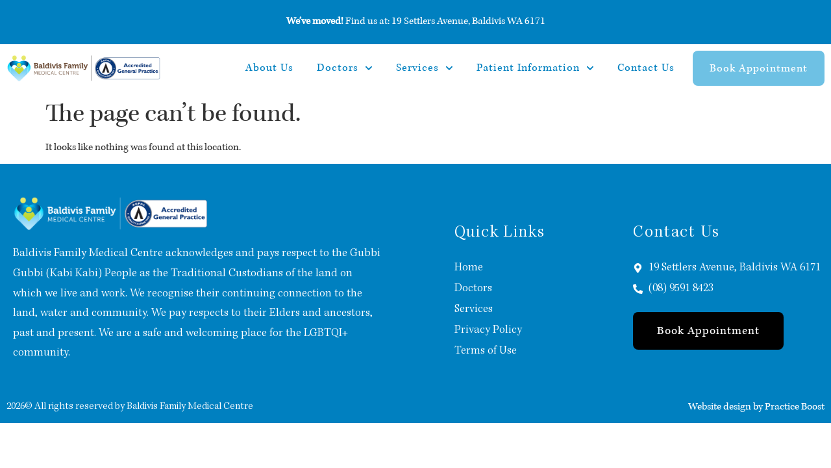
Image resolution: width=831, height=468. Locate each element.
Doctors (345, 68)
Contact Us (646, 67)
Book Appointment (759, 68)
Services (424, 68)
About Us (269, 67)
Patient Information (535, 68)
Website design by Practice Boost (756, 406)
